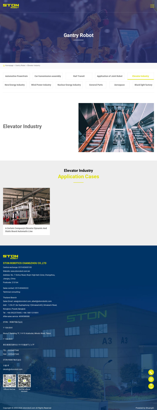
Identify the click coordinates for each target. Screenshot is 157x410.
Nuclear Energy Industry (69, 85)
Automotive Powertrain (16, 76)
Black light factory (143, 85)
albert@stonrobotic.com (42, 301)
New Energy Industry (15, 85)
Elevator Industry (140, 76)
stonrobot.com (29, 408)
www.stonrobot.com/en (20, 271)
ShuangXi (150, 408)
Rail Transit (79, 76)
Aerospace (119, 85)
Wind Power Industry (41, 85)
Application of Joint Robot (109, 76)
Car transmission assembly (48, 76)
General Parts (96, 85)
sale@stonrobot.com (22, 301)
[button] (152, 6)
